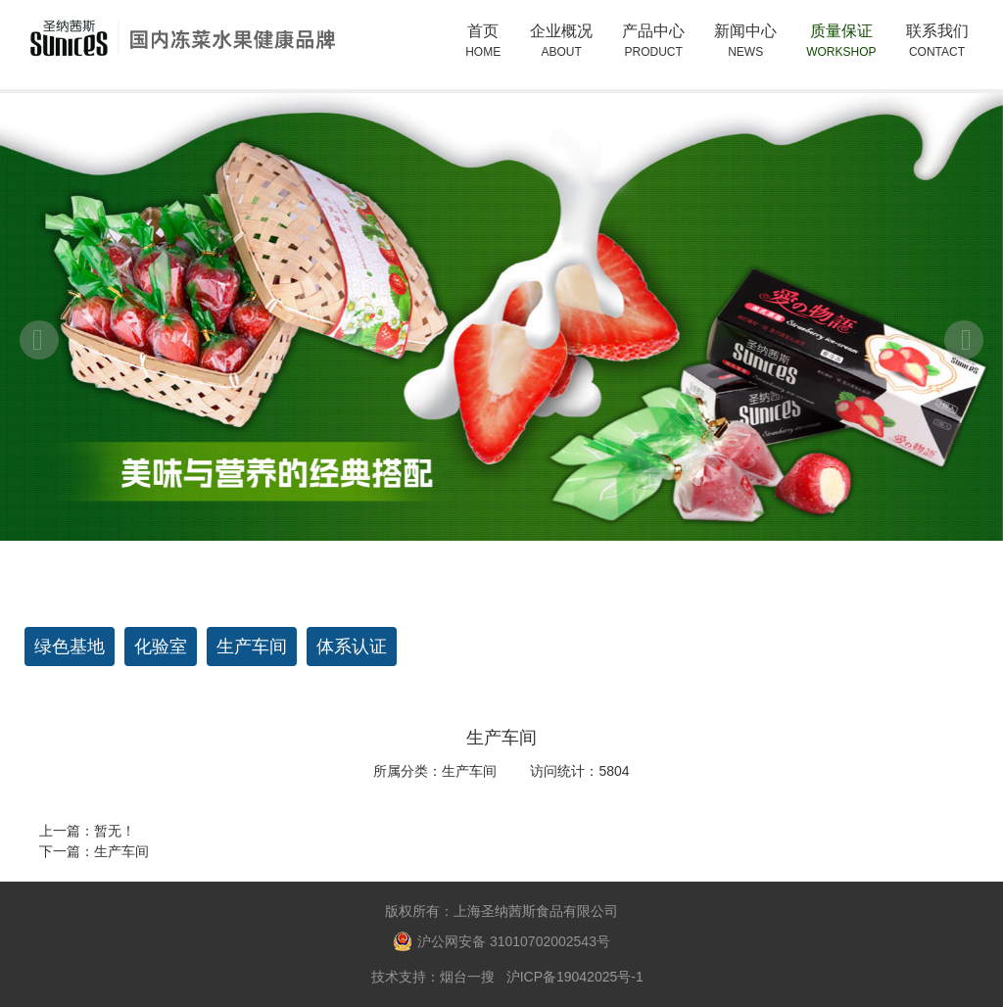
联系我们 (937, 42)
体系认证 (351, 646)
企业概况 (561, 50)
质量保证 (841, 42)
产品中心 (653, 50)
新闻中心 (745, 42)
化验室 (160, 646)
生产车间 (251, 646)
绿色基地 (69, 646)
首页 (483, 42)
